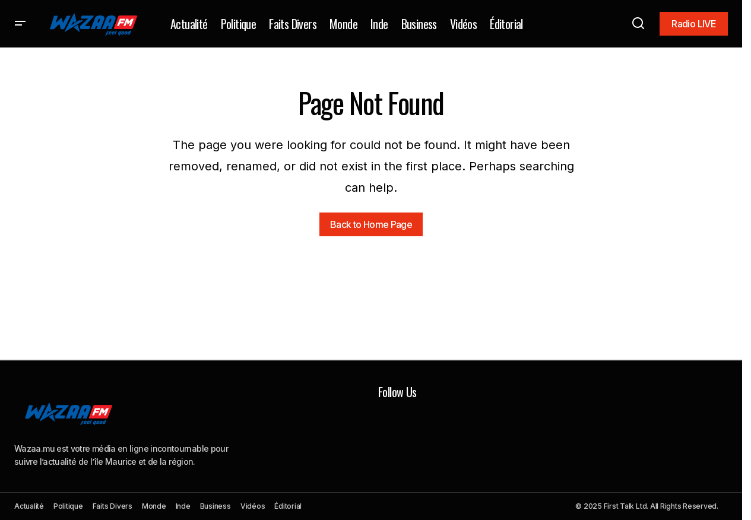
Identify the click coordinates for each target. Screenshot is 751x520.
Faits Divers (112, 506)
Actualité (29, 506)
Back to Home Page (371, 224)
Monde (154, 506)
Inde (183, 506)
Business (215, 506)
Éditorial (288, 506)
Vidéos (252, 506)
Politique (68, 506)
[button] (20, 23)
